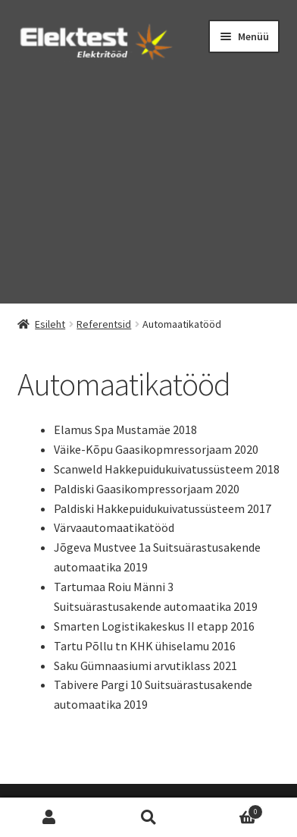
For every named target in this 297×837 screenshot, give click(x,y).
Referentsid (104, 324)
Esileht (50, 324)
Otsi (149, 817)
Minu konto (49, 817)
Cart (230, 810)
